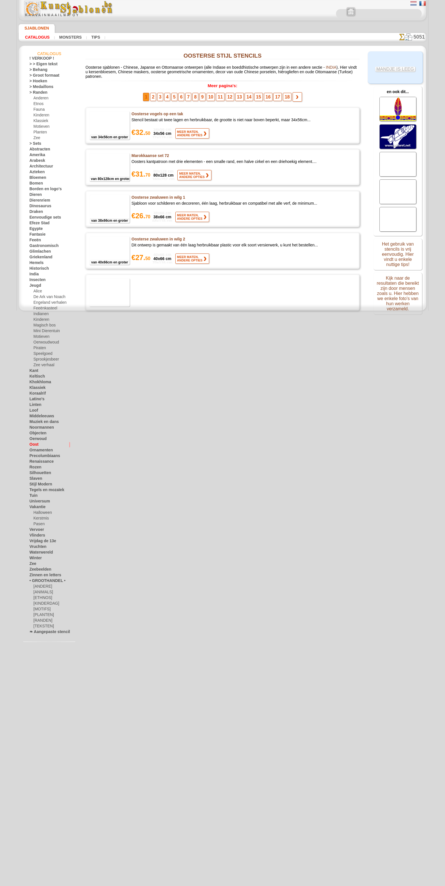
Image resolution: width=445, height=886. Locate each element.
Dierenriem (38, 201)
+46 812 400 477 (230, 808)
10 (214, 95)
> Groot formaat (42, 76)
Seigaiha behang (146, 571)
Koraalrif (36, 394)
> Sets (34, 144)
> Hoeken (36, 82)
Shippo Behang (145, 696)
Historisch (38, 269)
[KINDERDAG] (44, 604)
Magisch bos (43, 326)
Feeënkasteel (43, 309)
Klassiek (39, 121)
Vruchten (37, 547)
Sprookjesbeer (44, 360)
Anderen (40, 99)
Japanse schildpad (148, 362)
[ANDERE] (41, 587)
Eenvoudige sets (42, 218)
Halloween (41, 513)
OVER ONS (193, 795)
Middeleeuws (40, 417)
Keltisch (36, 377)
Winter (35, 559)
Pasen (38, 524)
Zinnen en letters (43, 576)
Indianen (40, 314)
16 (263, 95)
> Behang (36, 70)
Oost (33, 445)
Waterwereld (40, 553)
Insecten (36, 280)
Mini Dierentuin (45, 331)
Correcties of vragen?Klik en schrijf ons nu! (222, 776)
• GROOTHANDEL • (44, 581)
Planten (39, 133)
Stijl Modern (39, 485)
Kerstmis (40, 519)
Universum (38, 502)
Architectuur (39, 167)
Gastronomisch (42, 246)
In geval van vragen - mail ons (222, 846)
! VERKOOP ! (39, 59)
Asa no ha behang (147, 488)
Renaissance (39, 462)
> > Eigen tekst (40, 65)
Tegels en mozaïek (43, 490)
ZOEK (282, 795)
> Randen (37, 93)
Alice (37, 292)
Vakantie (36, 507)
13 (238, 95)
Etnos (38, 104)
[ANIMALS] (42, 593)
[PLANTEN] (42, 615)
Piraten (39, 348)
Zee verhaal (42, 365)
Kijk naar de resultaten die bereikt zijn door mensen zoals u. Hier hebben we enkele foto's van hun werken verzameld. (397, 290)
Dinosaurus (39, 207)
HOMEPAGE (169, 795)
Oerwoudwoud (44, 343)
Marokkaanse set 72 (150, 154)
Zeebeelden (38, 570)
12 (230, 95)
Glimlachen (38, 252)
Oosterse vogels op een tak (157, 112)
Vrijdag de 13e (40, 541)
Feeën (34, 241)
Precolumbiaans (42, 456)
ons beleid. (301, 881)
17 (271, 95)
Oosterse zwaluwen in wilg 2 (157, 237)
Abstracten (38, 150)
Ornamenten (39, 451)
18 (279, 95)
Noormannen (40, 428)
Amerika (36, 155)
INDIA (299, 68)
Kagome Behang (146, 654)
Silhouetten (38, 473)
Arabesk (36, 161)
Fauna (38, 110)
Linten (34, 405)
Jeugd (34, 286)
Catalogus (36, 37)
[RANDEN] (42, 621)
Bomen (35, 184)
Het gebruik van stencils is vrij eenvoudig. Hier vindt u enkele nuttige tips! (398, 253)
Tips (88, 37)
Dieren (35, 195)
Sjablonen (34, 28)
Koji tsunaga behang (150, 279)
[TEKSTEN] (42, 627)
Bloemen (36, 178)
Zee (36, 138)
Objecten (36, 434)
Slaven (35, 479)
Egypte (35, 229)
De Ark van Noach (47, 297)
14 (247, 95)
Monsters (66, 37)
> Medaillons (39, 87)
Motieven (40, 127)
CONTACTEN (219, 795)
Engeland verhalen (47, 303)
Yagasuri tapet (145, 529)
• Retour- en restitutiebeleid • (223, 836)
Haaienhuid (141, 613)
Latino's (36, 400)
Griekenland (39, 258)
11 (222, 95)
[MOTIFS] (41, 610)
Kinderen (40, 116)
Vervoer (35, 530)
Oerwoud (37, 439)
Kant (33, 371)
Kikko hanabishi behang (153, 404)
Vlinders (36, 536)
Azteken (36, 172)
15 (255, 95)
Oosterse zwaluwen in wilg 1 (157, 195)
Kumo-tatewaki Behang (153, 321)
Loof (33, 411)
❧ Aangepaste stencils (47, 632)
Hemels (35, 263)
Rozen (34, 468)
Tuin (33, 496)
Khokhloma (38, 383)
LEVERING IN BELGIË (253, 795)
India (33, 275)
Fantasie (36, 235)
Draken (35, 212)
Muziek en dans (42, 422)
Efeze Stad (38, 224)
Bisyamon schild (146, 446)
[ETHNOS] (41, 598)
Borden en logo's (42, 189)
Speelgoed (41, 354)
